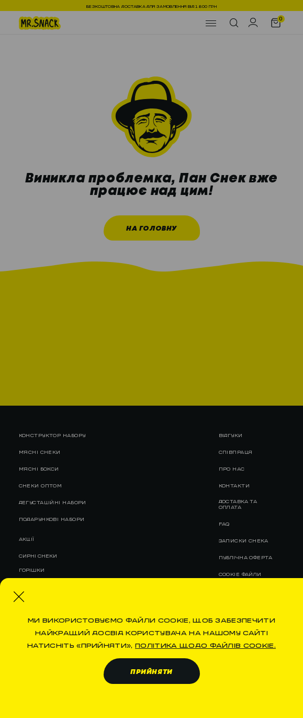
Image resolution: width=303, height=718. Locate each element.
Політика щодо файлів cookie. (205, 643)
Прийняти (151, 672)
